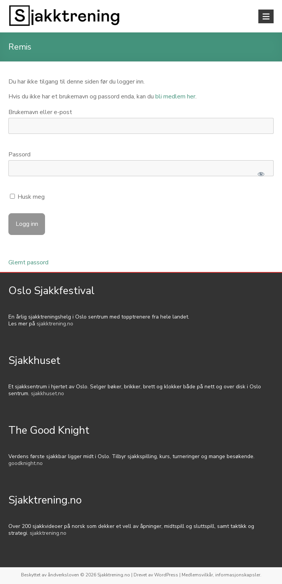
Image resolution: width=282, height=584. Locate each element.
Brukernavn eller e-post (40, 112)
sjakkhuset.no (47, 393)
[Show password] (261, 174)
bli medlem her (175, 96)
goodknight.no (25, 463)
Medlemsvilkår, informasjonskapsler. (221, 575)
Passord (19, 154)
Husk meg (27, 197)
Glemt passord (28, 262)
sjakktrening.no (55, 323)
